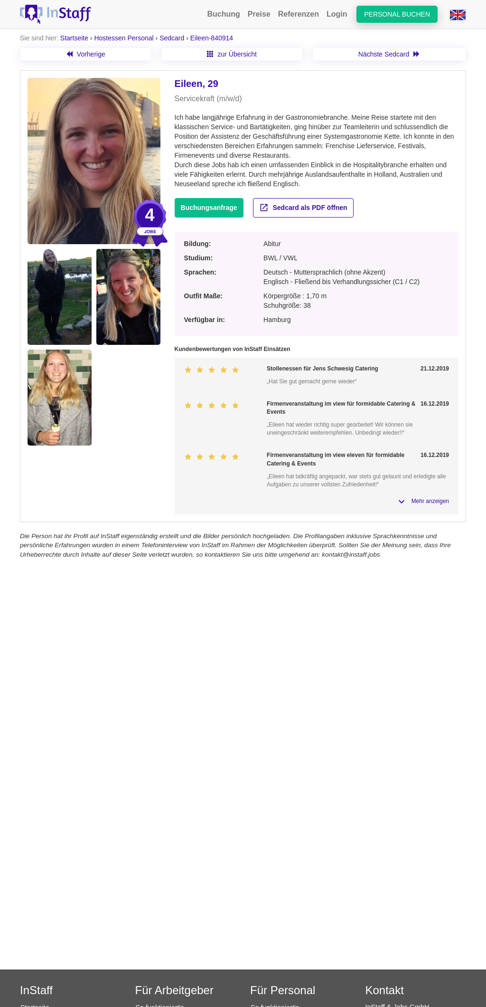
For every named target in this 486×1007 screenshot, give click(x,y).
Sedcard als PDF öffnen (303, 207)
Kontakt (384, 990)
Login (337, 14)
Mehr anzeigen (430, 501)
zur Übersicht (232, 54)
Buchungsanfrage (209, 207)
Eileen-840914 (211, 38)
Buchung (223, 14)
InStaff (36, 990)
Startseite (74, 38)
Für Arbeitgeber (174, 990)
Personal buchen (397, 14)
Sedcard (171, 38)
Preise (259, 14)
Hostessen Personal (123, 38)
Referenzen (298, 14)
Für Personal (282, 990)
